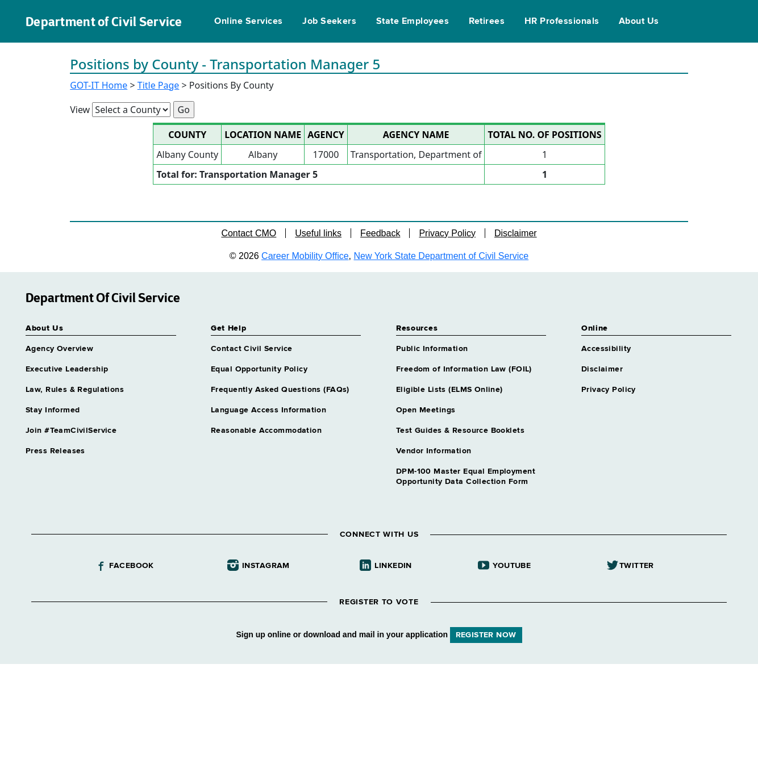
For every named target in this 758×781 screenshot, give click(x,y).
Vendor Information (434, 451)
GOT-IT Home (98, 85)
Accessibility (606, 349)
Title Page (159, 85)
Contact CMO (248, 233)
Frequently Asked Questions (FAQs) (280, 390)
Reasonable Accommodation (266, 431)
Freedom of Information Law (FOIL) (464, 369)
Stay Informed (53, 410)
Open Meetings (425, 410)
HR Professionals (561, 21)
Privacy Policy (447, 233)
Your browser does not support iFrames (379, 721)
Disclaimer (515, 233)
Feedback (380, 233)
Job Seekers (329, 21)
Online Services (248, 21)
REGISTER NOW (486, 635)
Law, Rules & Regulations (75, 390)
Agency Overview (59, 349)
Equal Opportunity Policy (259, 369)
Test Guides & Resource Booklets (460, 431)
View (80, 109)
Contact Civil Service (252, 349)
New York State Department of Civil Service (441, 256)
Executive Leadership (67, 369)
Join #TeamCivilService (71, 431)
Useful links (318, 233)
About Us (639, 21)
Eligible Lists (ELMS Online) (449, 390)
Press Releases (55, 451)
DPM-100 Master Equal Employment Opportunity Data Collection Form (465, 476)
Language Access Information (268, 410)
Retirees (487, 21)
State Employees (412, 21)
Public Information (432, 349)
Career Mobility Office (305, 256)
